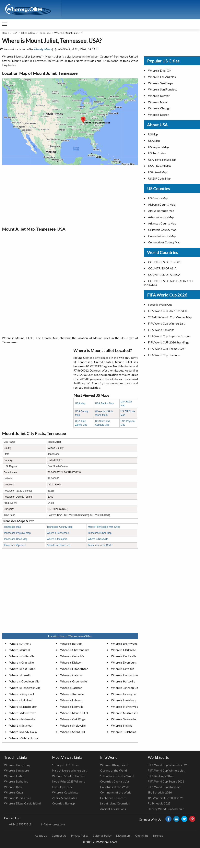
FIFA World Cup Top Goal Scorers (169, 336)
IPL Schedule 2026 (160, 792)
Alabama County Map (161, 204)
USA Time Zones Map (162, 159)
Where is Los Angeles (162, 76)
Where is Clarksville (123, 650)
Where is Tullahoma (123, 732)
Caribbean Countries (113, 798)
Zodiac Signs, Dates (64, 798)
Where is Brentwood (124, 643)
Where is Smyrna (121, 725)
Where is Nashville (98, 539)
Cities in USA (28, 32)
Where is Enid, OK (159, 70)
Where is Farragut (122, 668)
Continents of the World (115, 792)
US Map (153, 134)
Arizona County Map (161, 217)
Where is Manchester (23, 706)
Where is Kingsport (21, 694)
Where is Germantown (125, 675)
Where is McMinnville (124, 706)
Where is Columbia (72, 656)
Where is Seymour (21, 725)
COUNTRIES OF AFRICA (164, 274)
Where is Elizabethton (74, 668)
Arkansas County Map (162, 223)
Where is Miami (157, 102)
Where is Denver (158, 95)
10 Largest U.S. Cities (65, 765)
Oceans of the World (113, 770)
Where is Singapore (16, 770)
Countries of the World (115, 787)
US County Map (158, 198)
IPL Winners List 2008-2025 (166, 798)
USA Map (80, 403)
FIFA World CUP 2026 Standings (168, 342)
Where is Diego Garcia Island (22, 803)
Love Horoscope (62, 787)
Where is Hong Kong (17, 765)
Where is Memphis (57, 539)
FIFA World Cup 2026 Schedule (168, 311)
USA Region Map (104, 403)
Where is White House (23, 738)
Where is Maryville (71, 706)
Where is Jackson (71, 687)
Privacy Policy (79, 835)
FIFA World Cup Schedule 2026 (167, 765)
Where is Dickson (71, 662)
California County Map (162, 229)
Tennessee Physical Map (17, 533)
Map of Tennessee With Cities (104, 526)
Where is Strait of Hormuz (68, 776)
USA (15, 32)
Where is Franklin (20, 675)
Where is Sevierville (123, 719)
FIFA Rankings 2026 (160, 776)
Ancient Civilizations (113, 809)
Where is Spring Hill (72, 732)
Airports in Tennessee (58, 545)
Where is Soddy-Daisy (23, 732)
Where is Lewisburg (123, 700)
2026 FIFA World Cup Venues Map (170, 317)
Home (5, 32)
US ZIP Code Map (159, 178)
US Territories (157, 153)
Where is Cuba (13, 792)
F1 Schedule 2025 (159, 803)
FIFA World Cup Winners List (166, 323)
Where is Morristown (22, 713)
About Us (41, 835)
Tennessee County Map (59, 526)
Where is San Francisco (162, 89)
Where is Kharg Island (114, 765)
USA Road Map (157, 172)
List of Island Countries (115, 803)
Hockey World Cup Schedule (166, 809)
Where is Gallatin (71, 675)
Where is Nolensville (22, 719)
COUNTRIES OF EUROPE (164, 262)
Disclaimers (123, 835)
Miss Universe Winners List (69, 770)
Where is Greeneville (73, 681)
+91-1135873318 (20, 824)
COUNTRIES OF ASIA (162, 268)
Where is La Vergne (123, 694)
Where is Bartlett (71, 643)
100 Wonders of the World (117, 776)
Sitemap (158, 835)
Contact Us (59, 835)
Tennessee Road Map (15, 539)
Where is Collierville (21, 656)
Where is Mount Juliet (74, 713)
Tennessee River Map (99, 533)
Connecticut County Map (164, 242)
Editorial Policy (102, 835)
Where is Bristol (19, 650)
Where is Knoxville (72, 694)
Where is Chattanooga (74, 650)
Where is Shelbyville (73, 725)
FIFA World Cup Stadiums (164, 355)
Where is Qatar (14, 776)
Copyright (141, 835)
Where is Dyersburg (124, 662)
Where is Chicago (159, 108)
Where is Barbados (16, 781)
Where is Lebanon (71, 700)
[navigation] (4, 24)
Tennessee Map (12, 526)
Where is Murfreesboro (126, 713)
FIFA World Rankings (161, 329)
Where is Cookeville (123, 656)
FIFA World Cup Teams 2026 (166, 348)
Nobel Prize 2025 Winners (68, 781)
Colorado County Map (162, 236)
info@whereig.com (53, 824)
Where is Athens (20, 643)
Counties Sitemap (63, 803)
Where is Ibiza (13, 787)
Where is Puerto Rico (17, 798)
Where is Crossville (21, 662)
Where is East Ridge (22, 668)
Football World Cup (160, 304)
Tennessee (44, 32)
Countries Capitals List (114, 781)
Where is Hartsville (123, 681)
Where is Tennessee (58, 533)
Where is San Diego (160, 83)
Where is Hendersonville (24, 687)
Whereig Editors (43, 49)
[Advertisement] (70, 195)
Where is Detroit (158, 114)
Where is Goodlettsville (24, 681)
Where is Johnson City (125, 687)
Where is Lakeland (21, 700)
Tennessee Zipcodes (15, 545)
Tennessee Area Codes (100, 545)
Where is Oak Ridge (72, 719)
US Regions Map (158, 147)
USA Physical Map (159, 166)
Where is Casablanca (65, 792)
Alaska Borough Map (161, 211)
